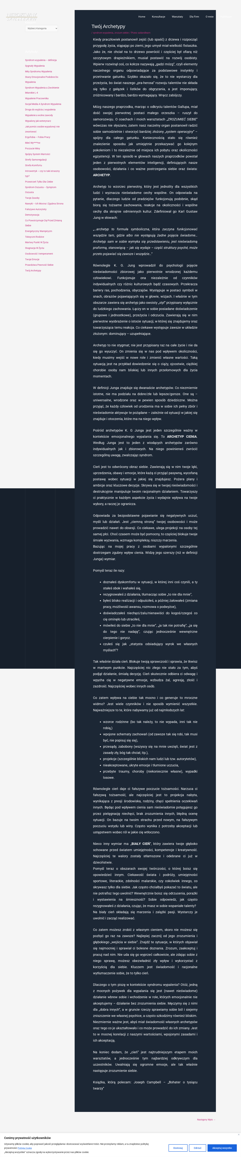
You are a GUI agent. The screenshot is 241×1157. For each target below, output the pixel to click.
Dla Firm (198, 16)
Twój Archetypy (33, 276)
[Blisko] (238, 1134)
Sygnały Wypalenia (35, 66)
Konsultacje (166, 16)
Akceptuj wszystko (222, 1148)
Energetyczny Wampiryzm (39, 236)
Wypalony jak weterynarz (39, 121)
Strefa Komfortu (34, 166)
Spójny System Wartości (38, 154)
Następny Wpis (206, 1119)
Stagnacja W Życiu (35, 253)
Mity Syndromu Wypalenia (39, 72)
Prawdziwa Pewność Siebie (40, 270)
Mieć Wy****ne (33, 143)
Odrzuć (197, 1148)
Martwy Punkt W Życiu (37, 248)
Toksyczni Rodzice (35, 242)
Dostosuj (178, 1148)
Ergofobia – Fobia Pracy (38, 137)
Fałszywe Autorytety (36, 214)
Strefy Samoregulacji (36, 160)
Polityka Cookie (26, 1148)
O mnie (212, 16)
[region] (120, 1145)
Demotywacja (32, 220)
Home (151, 16)
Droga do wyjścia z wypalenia (41, 110)
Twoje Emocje (33, 265)
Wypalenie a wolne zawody (40, 115)
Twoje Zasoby (33, 198)
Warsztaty (183, 16)
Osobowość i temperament (40, 259)
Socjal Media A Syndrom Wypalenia (45, 104)
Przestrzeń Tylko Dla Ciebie (40, 182)
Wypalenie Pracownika (37, 99)
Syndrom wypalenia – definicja (42, 60)
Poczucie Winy (33, 149)
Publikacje (227, 16)
